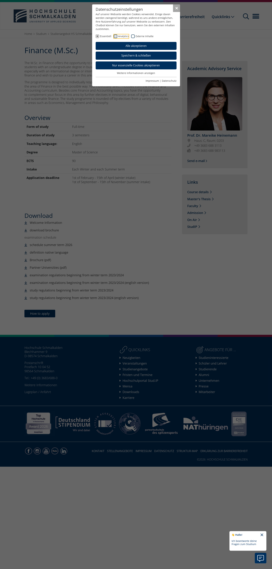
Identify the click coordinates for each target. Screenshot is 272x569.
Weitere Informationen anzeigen (136, 73)
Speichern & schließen (136, 55)
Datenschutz (169, 80)
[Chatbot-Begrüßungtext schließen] (262, 535)
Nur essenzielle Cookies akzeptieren (136, 65)
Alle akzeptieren (136, 46)
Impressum (152, 80)
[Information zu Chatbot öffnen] (260, 558)
